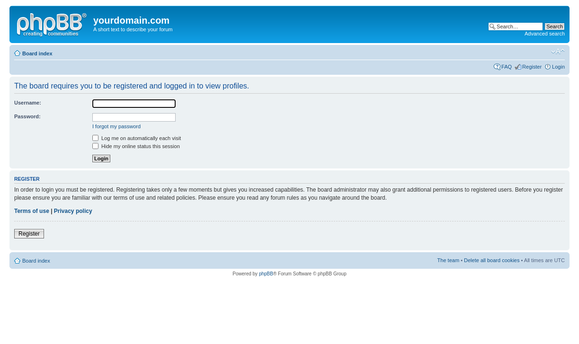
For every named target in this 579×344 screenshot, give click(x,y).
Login (558, 67)
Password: (27, 116)
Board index (37, 53)
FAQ (506, 67)
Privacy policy (73, 211)
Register (532, 67)
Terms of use (31, 211)
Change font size (558, 51)
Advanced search (545, 33)
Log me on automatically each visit (136, 138)
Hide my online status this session (136, 146)
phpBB (266, 273)
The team (448, 260)
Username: (27, 103)
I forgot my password (116, 126)
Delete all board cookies (491, 260)
